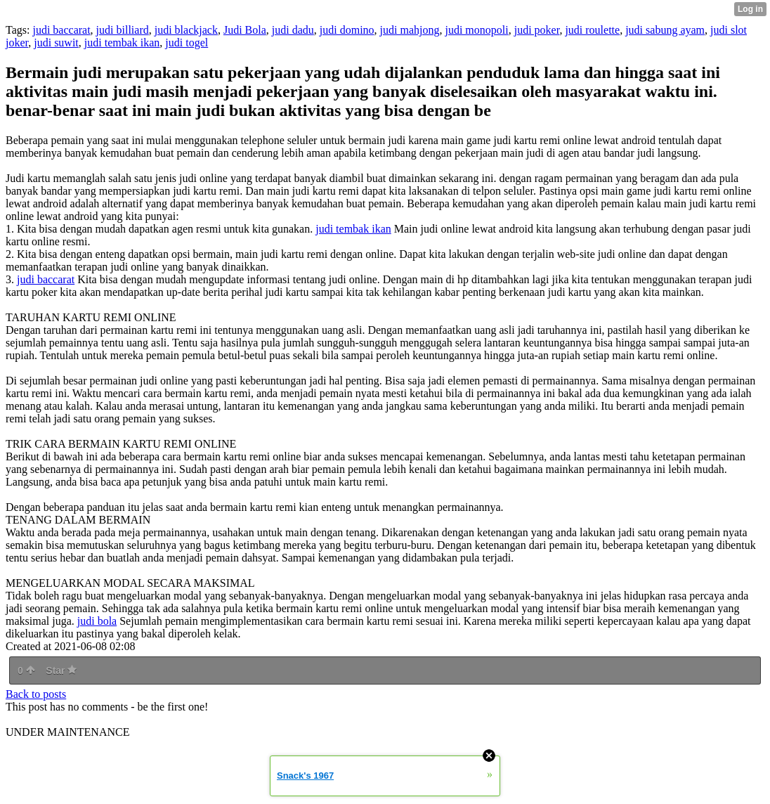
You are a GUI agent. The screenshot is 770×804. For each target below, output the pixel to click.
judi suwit (56, 42)
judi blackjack (186, 30)
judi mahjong (410, 30)
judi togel (186, 42)
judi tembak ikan (122, 42)
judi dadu (293, 30)
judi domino (347, 30)
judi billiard (122, 30)
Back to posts (36, 694)
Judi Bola (244, 30)
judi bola (97, 621)
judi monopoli (476, 30)
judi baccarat (61, 30)
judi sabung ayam (665, 30)
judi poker (537, 30)
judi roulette (592, 30)
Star (61, 670)
